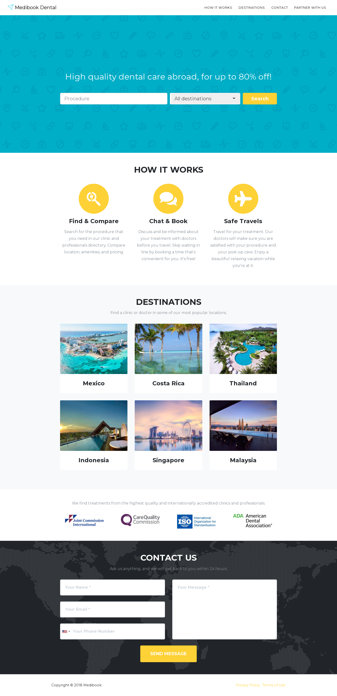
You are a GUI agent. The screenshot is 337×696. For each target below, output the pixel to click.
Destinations (252, 7)
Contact (279, 7)
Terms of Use (273, 685)
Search (260, 99)
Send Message (168, 653)
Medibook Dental (35, 7)
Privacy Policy (248, 685)
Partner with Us (310, 7)
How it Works (218, 7)
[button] (205, 98)
